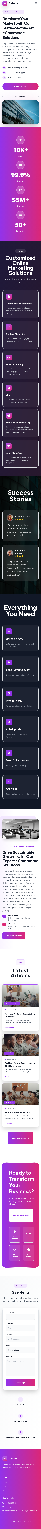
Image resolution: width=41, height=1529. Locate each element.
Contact (5, 1486)
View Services (20, 96)
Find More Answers (14, 936)
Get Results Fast (20, 86)
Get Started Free (21, 1215)
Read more (9, 1027)
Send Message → (20, 1382)
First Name (10, 1312)
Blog (4, 1490)
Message (9, 1356)
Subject (8, 1345)
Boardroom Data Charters (17, 1112)
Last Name (10, 1323)
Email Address (11, 1334)
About (4, 1483)
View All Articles (20, 1138)
